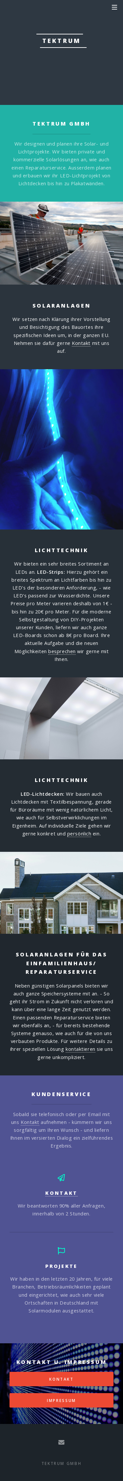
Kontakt (81, 343)
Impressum (61, 1400)
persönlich (79, 833)
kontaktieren (80, 1049)
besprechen (62, 651)
